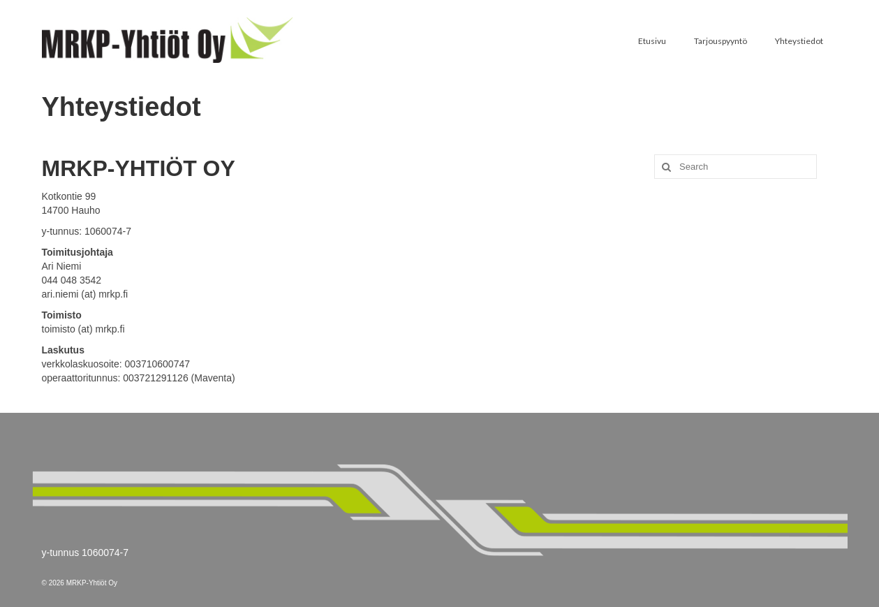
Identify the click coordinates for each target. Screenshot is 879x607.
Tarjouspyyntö (720, 41)
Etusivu (652, 41)
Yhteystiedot (799, 41)
